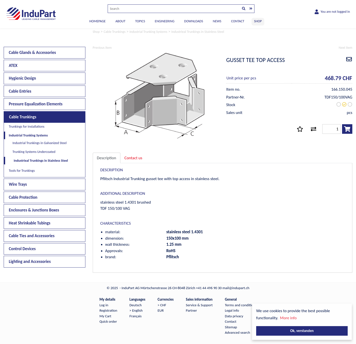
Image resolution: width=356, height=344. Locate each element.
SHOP (258, 21)
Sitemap (231, 327)
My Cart (105, 316)
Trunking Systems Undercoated (33, 152)
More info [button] (288, 317)
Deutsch (135, 305)
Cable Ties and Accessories (32, 235)
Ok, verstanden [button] (302, 330)
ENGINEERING (164, 21)
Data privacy (234, 316)
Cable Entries (20, 91)
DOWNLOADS (193, 21)
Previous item (102, 48)
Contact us (133, 157)
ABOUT (120, 21)
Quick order (108, 321)
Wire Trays (18, 184)
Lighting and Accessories (30, 261)
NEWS (217, 21)
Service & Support (199, 305)
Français (135, 316)
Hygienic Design (22, 78)
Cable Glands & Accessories (32, 52)
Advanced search (237, 332)
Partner (191, 310)
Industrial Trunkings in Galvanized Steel (39, 143)
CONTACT (237, 21)
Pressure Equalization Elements (35, 104)
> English (136, 310)
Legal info (232, 310)
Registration (108, 310)
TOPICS (140, 21)
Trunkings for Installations (27, 126)
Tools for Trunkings (22, 171)
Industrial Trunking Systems (28, 135)
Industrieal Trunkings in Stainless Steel (41, 161)
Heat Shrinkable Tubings (29, 223)
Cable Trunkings (22, 117)
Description (106, 157)
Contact (230, 321)
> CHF (162, 305)
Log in (103, 305)
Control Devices (22, 248)
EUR (161, 310)
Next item (345, 48)
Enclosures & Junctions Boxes (34, 210)
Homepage (97, 21)
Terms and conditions (241, 305)
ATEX (13, 65)
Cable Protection (23, 197)
